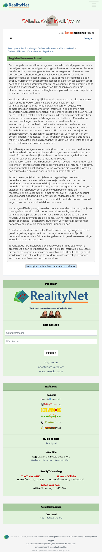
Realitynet (51, 443)
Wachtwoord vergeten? (51, 367)
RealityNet (54, 537)
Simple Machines (61, 547)
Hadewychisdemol (41, 460)
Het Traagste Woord (51, 517)
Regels (51, 540)
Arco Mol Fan (62, 460)
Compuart (62, 544)
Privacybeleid (91, 537)
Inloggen (88, 38)
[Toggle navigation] (94, 5)
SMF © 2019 (48, 547)
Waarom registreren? (51, 371)
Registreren (51, 362)
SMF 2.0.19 (39, 547)
